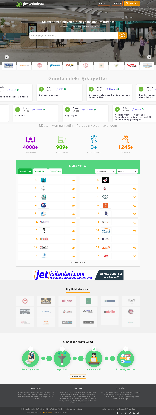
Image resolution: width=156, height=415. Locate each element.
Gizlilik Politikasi (51, 409)
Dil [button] (138, 409)
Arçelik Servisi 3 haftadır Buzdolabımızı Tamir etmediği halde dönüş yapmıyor (120, 117)
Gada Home (82, 403)
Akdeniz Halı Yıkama (82, 396)
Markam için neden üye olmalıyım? (114, 409)
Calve (87, 399)
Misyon (42, 409)
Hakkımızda (25, 409)
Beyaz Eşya (40, 392)
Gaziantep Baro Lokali (78, 392)
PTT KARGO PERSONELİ (117, 396)
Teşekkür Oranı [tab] (25, 171)
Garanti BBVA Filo (69, 396)
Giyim (52, 394)
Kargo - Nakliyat (48, 396)
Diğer (24, 394)
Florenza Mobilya (79, 399)
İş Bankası (68, 401)
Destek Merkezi (70, 409)
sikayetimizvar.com (45, 413)
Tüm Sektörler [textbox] (105, 171)
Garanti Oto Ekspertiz (71, 394)
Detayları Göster (78, 376)
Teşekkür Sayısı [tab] (40, 171)
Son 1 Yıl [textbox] (127, 171)
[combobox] (105, 171)
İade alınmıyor (105, 392)
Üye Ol (117, 3)
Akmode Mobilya (65, 392)
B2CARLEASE (76, 401)
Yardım (60, 409)
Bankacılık (27, 392)
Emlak (40, 394)
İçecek (25, 396)
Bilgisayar (58, 115)
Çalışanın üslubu (53, 95)
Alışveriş (20, 392)
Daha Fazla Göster (78, 262)
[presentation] (7, 57)
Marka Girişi (131, 409)
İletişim (30, 396)
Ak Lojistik (89, 392)
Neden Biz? (35, 409)
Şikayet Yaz (132, 3)
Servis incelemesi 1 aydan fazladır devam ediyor (114, 96)
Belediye (33, 392)
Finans (44, 394)
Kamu (40, 396)
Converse (84, 401)
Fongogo (82, 394)
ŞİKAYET (8, 115)
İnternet (35, 396)
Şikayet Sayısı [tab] (55, 171)
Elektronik (34, 394)
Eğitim (29, 394)
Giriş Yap (104, 3)
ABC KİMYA (92, 396)
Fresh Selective (92, 401)
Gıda (48, 394)
